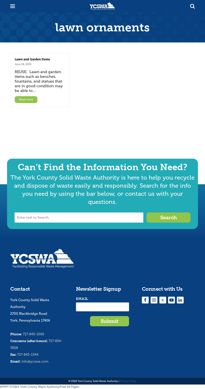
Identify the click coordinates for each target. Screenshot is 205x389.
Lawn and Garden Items (32, 59)
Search (168, 217)
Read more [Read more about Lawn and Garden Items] (26, 99)
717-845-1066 (33, 334)
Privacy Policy (128, 381)
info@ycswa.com (35, 361)
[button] (192, 6)
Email (83, 299)
